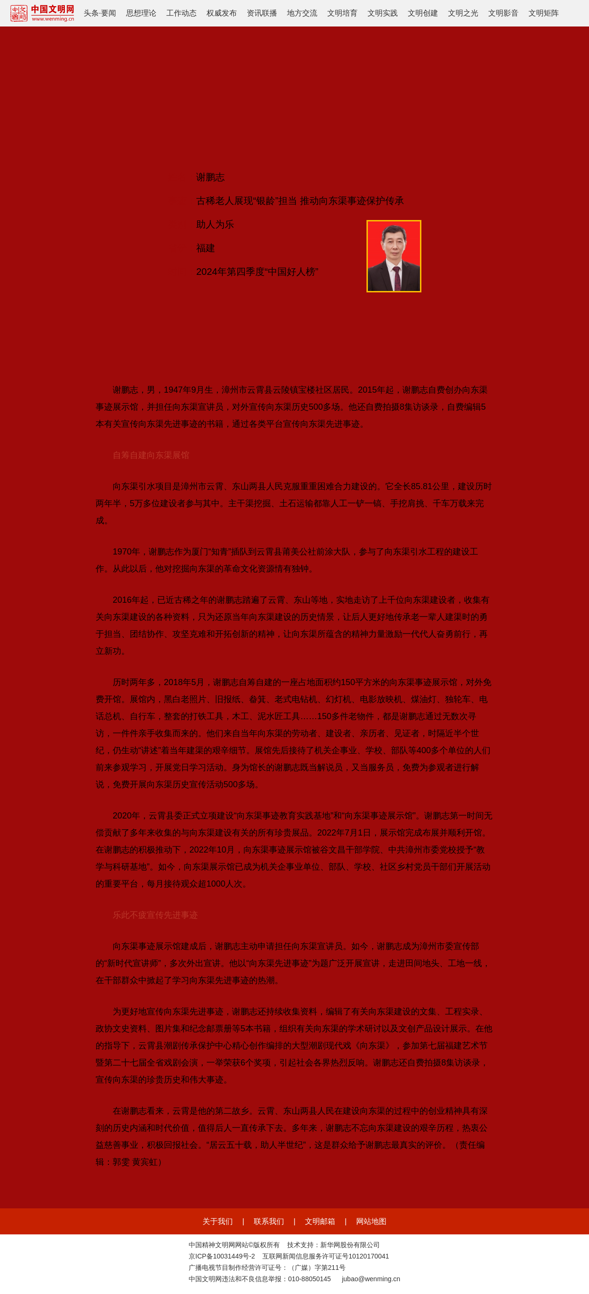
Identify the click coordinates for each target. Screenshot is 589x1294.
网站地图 (371, 1221)
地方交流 (302, 13)
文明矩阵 (543, 13)
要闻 (108, 13)
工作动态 (181, 13)
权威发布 (221, 13)
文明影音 (503, 13)
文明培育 (342, 13)
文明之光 (463, 13)
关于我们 (218, 1221)
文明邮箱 (320, 1221)
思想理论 (141, 13)
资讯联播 (262, 13)
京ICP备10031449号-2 (222, 1256)
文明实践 (382, 13)
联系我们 (269, 1221)
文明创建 (423, 13)
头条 (91, 13)
